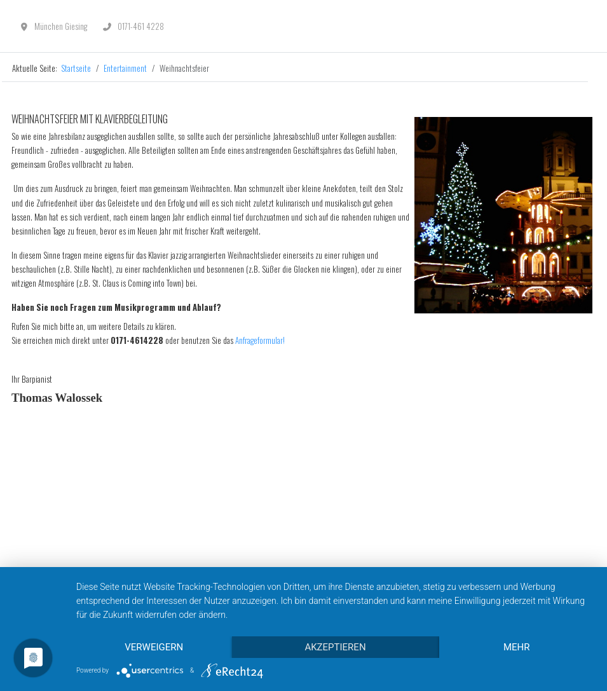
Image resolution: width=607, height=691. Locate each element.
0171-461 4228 (141, 26)
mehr (516, 647)
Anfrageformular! (260, 340)
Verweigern (154, 647)
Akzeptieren (334, 647)
